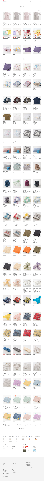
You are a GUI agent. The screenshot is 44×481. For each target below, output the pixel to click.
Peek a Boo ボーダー (5, 388)
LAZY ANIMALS (14, 388)
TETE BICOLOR (15, 205)
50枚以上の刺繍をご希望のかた (6, 475)
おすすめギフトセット (5, 446)
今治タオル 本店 (14, 463)
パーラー (14, 72)
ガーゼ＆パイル (24, 238)
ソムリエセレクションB (15, 38)
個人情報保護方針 (14, 471)
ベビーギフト (4, 448)
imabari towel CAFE (15, 464)
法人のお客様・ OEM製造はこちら (6, 476)
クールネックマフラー (5, 288)
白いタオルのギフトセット (15, 446)
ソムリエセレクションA (5, 38)
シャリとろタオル (25, 122)
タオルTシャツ (4, 122)
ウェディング (13, 448)
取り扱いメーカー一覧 (5, 463)
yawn (3, 72)
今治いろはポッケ (35, 89)
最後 (24, 428)
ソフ (33, 305)
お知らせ (4, 464)
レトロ (13, 89)
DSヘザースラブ (5, 238)
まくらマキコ (4, 155)
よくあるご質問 (4, 471)
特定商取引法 (14, 472)
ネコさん (14, 172)
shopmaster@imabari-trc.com (29, 465)
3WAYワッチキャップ (35, 172)
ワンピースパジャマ (5, 21)
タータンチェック (5, 305)
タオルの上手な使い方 (5, 470)
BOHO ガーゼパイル (25, 155)
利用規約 (14, 470)
